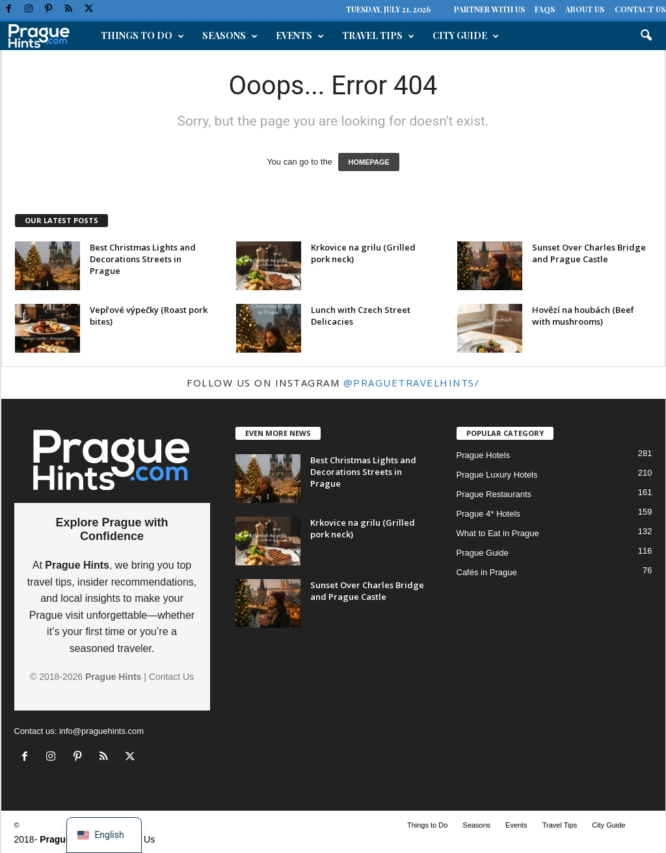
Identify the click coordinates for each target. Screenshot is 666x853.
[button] (646, 35)
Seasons (230, 35)
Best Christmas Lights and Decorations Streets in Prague (143, 259)
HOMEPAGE (368, 162)
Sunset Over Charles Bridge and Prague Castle (589, 253)
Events (300, 35)
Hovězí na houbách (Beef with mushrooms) (583, 315)
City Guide (466, 35)
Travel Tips (378, 35)
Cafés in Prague (487, 572)
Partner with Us (489, 9)
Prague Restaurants (494, 494)
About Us (584, 9)
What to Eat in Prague (498, 533)
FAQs (545, 9)
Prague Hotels (483, 455)
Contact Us (640, 9)
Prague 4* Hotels (488, 514)
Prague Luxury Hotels (497, 475)
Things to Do (142, 35)
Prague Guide (483, 553)
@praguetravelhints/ (411, 382)
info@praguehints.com (101, 731)
